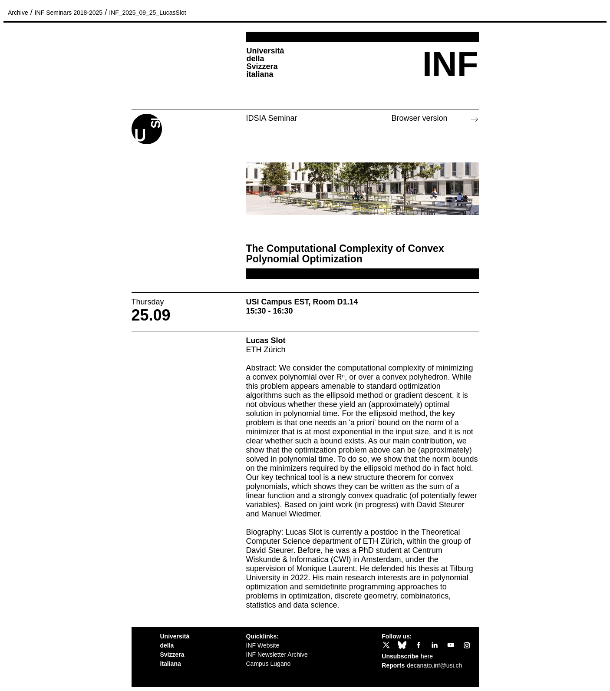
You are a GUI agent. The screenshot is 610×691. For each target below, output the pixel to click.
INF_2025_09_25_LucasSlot (147, 12)
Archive (18, 12)
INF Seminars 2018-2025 (68, 12)
